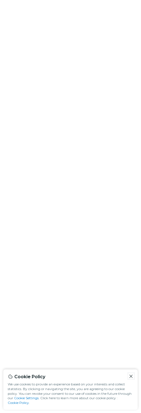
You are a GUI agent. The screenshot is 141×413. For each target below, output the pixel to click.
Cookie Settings (26, 398)
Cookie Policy (18, 403)
